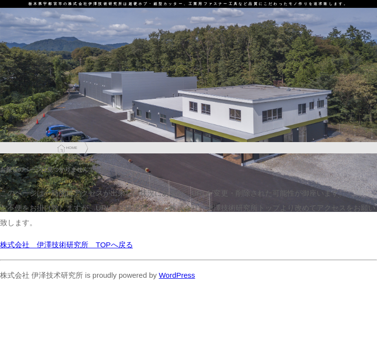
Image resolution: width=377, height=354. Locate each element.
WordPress (177, 275)
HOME (71, 148)
